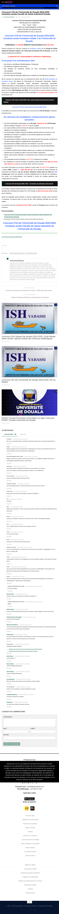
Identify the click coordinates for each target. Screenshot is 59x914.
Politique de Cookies (30, 885)
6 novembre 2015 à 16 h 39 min (22, 644)
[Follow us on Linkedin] (34, 910)
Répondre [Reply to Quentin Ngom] (9, 614)
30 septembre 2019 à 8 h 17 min (19, 446)
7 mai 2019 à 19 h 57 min (16, 506)
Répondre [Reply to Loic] (9, 528)
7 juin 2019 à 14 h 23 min (23, 483)
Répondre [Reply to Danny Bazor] (9, 660)
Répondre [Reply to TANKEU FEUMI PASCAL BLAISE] (9, 591)
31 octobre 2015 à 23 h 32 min (23, 679)
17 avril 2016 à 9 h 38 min (21, 634)
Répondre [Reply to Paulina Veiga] (9, 641)
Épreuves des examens (30, 823)
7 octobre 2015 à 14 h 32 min (21, 702)
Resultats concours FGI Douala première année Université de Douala (25, 649)
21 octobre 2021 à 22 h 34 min (20, 439)
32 (56, 6)
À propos (30, 889)
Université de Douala (31, 253)
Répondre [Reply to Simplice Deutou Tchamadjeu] (9, 621)
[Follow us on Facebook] (25, 910)
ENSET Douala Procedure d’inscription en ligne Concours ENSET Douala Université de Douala (28, 419)
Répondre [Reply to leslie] (9, 563)
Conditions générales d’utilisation (30, 873)
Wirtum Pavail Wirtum (12, 624)
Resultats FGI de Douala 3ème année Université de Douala (23, 651)
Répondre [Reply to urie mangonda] (9, 691)
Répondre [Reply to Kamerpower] (9, 653)
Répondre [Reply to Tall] (9, 503)
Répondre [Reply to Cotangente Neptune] (9, 699)
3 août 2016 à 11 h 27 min (21, 594)
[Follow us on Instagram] (29, 910)
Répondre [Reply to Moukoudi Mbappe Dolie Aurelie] (9, 463)
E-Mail (33, 728)
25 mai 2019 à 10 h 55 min (20, 491)
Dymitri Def (9, 702)
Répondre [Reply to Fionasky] (9, 443)
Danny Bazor (10, 656)
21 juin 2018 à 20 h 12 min (16, 524)
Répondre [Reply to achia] (9, 536)
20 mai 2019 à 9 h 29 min (16, 499)
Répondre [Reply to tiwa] (9, 513)
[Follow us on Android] (27, 909)
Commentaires (10, 434)
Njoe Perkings (10, 663)
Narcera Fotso (10, 594)
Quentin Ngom (10, 609)
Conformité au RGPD (30, 869)
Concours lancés (8, 6)
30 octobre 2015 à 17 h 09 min (26, 694)
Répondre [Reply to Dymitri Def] (9, 706)
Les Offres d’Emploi (30, 851)
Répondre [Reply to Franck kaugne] (9, 480)
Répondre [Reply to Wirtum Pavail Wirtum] (9, 631)
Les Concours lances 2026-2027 (12, 237)
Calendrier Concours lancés (30, 819)
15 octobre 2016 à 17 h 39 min (24, 547)
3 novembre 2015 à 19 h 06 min (22, 656)
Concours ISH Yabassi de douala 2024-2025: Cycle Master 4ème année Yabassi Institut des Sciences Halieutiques (29, 337)
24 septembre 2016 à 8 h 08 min (18, 566)
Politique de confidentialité (30, 877)
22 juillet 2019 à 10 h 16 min (31, 456)
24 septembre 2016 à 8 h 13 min (18, 557)
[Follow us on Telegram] (32, 910)
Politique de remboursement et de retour (30, 881)
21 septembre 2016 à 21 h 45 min (34, 586)
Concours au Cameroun (30, 835)
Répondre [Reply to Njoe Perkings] (9, 668)
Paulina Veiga (10, 634)
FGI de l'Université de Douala (17, 253)
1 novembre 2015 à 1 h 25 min (23, 686)
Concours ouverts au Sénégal (30, 839)
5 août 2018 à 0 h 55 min (17, 516)
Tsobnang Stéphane (9, 17)
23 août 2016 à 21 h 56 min (18, 576)
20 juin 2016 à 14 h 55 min (21, 609)
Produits (30, 831)
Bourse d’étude (30, 847)
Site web (6, 734)
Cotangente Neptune (12, 694)
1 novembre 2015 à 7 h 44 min (22, 663)
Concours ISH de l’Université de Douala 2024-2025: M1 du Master (29, 381)
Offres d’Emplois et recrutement (30, 843)
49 (56, 391)
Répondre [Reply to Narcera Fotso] (9, 598)
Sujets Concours (30, 827)
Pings (23, 434)
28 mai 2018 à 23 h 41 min (17, 539)
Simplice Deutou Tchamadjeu (14, 617)
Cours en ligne (30, 815)
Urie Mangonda (10, 679)
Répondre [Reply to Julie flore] (9, 473)
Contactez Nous (30, 893)
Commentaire (8, 717)
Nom (5, 728)
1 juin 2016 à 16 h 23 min (25, 624)
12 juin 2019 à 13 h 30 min (19, 466)
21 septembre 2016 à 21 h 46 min (34, 601)
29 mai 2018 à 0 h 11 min (17, 532)
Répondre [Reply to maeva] (9, 583)
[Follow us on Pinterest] (37, 910)
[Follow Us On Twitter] (22, 910)
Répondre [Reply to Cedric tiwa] (9, 496)
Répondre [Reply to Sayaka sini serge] (9, 554)
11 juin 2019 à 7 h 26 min (22, 476)
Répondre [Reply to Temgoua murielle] (9, 488)
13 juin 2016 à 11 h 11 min (29, 617)
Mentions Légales (30, 865)
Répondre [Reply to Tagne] (9, 453)
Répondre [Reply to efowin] (9, 521)
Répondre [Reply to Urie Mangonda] (9, 683)
